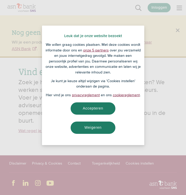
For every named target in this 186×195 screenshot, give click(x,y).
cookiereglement (126, 95)
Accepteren (93, 108)
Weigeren (93, 127)
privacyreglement (86, 95)
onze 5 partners (96, 50)
